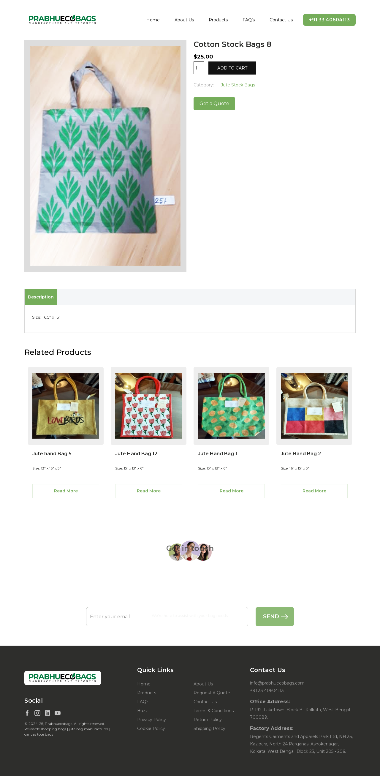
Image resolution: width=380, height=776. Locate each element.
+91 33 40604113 (329, 20)
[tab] (41, 297)
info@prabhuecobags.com (277, 683)
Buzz (142, 710)
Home (153, 20)
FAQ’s (249, 20)
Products (218, 20)
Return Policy (208, 719)
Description (41, 297)
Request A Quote (212, 693)
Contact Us (281, 20)
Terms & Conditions (214, 710)
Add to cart (232, 68)
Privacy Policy (151, 719)
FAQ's (143, 701)
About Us (184, 20)
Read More (66, 491)
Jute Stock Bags (238, 85)
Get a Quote (214, 103)
